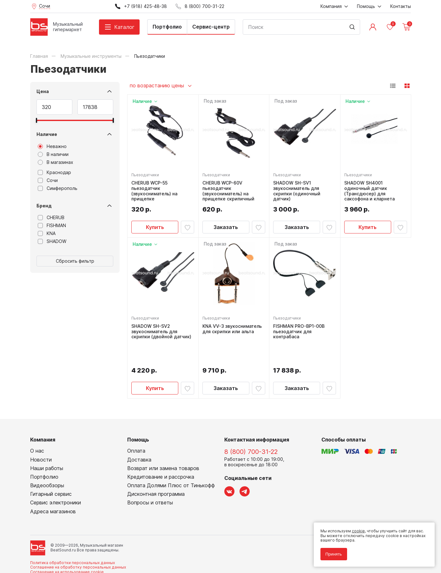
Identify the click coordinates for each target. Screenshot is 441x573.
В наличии (53, 154)
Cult (109, 558)
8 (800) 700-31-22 (251, 429)
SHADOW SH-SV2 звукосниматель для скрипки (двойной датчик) (163, 330)
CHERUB (51, 217)
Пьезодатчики (146, 173)
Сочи (48, 180)
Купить (155, 226)
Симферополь (57, 188)
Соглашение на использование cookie (67, 548)
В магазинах (55, 162)
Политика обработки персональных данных (72, 539)
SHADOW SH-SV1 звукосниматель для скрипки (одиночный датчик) (298, 189)
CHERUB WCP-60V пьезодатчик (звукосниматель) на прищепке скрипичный (230, 189)
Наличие (46, 134)
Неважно (52, 146)
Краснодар (54, 172)
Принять (331, 551)
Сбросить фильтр (75, 261)
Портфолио (167, 27)
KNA (47, 233)
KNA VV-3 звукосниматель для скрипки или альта (233, 327)
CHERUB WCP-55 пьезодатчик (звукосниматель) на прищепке (156, 189)
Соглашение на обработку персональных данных (78, 544)
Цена (42, 91)
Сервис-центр (211, 27)
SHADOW (52, 241)
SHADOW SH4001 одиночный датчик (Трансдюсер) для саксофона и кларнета (371, 189)
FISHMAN (52, 225)
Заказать (226, 226)
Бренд (44, 205)
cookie (355, 528)
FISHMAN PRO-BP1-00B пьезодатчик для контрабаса (300, 330)
